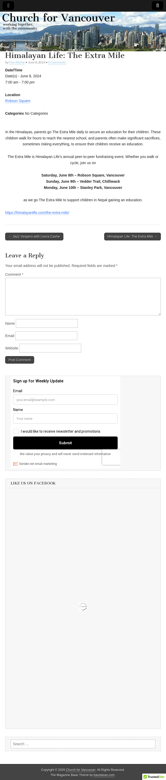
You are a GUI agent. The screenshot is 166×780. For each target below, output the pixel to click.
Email (9, 336)
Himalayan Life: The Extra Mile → (132, 236)
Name (10, 323)
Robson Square (17, 101)
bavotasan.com (104, 775)
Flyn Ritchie (17, 62)
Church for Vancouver (80, 770)
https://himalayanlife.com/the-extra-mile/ (37, 213)
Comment (14, 274)
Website (11, 348)
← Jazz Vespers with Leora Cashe (34, 236)
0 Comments (57, 62)
